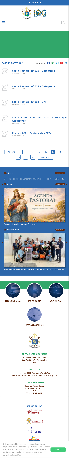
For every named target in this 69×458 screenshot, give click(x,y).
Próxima (45, 157)
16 (46, 151)
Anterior (12, 151)
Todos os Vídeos (60, 173)
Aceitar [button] (58, 450)
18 (60, 151)
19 (18, 157)
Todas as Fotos (60, 184)
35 (32, 157)
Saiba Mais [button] (16, 455)
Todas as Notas (60, 229)
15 (39, 151)
